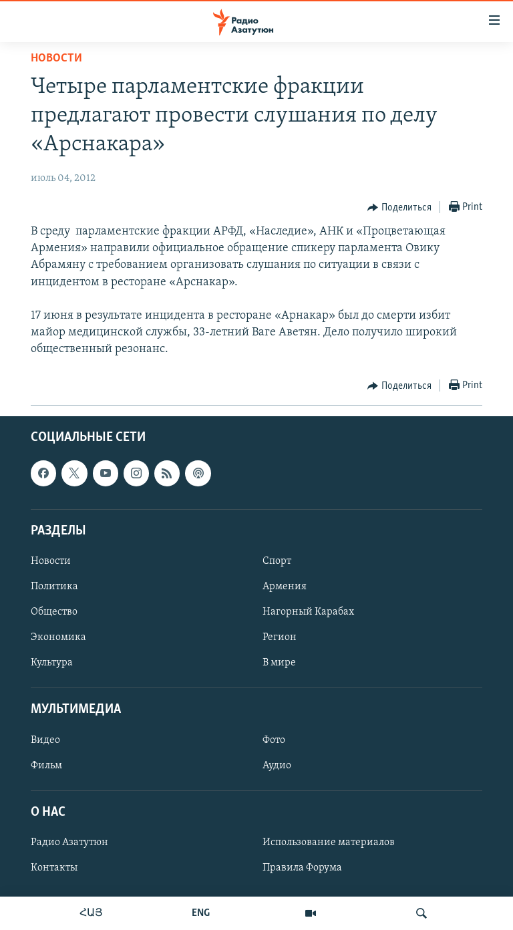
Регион (280, 637)
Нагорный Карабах (308, 612)
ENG (201, 913)
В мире (279, 662)
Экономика (58, 637)
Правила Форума (302, 868)
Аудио (277, 765)
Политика (54, 586)
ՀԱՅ (91, 913)
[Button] (399, 207)
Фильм (46, 765)
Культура (52, 662)
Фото (274, 739)
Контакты (54, 868)
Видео (45, 739)
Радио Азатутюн (69, 842)
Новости (56, 58)
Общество (54, 612)
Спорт (277, 561)
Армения (285, 586)
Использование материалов (329, 842)
